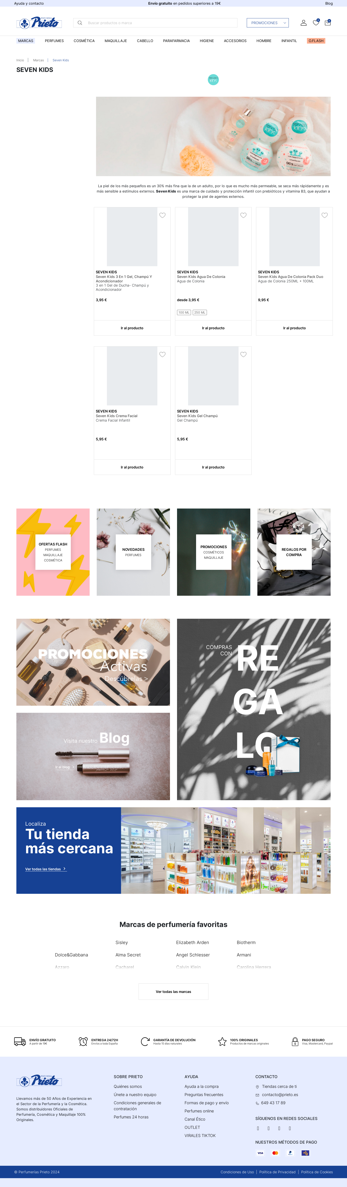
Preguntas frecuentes (204, 1094)
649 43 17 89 (273, 1102)
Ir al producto (132, 328)
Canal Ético (195, 1119)
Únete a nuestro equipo (135, 1094)
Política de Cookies (317, 1172)
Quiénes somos (128, 1086)
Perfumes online (199, 1111)
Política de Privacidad (277, 1172)
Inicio (20, 60)
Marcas (38, 60)
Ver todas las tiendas (46, 868)
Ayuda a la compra (202, 1086)
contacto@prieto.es (280, 1094)
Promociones (269, 23)
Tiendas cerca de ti (279, 1086)
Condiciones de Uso (237, 1172)
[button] (328, 22)
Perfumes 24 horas (131, 1117)
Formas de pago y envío (207, 1102)
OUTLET (192, 1127)
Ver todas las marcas (173, 991)
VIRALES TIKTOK (200, 1135)
